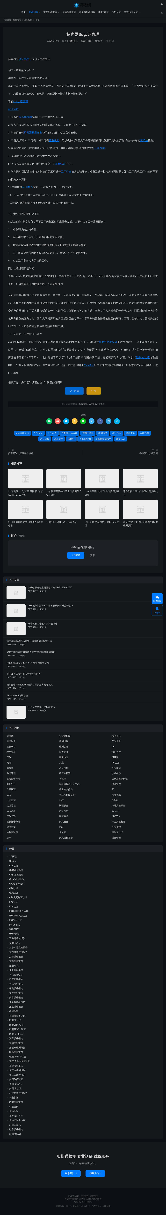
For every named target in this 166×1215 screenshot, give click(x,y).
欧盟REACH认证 (17, 1030)
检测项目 (11, 747)
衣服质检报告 (16, 1103)
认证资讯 (13, 1107)
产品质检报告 (66, 838)
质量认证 (60, 164)
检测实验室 (12, 833)
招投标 (115, 801)
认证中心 (27, 188)
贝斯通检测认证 (120, 779)
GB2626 (116, 817)
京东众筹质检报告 (18, 948)
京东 (61, 763)
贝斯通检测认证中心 (69, 785)
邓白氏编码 (15, 1126)
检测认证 (63, 747)
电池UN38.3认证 (17, 1057)
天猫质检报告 (69, 12)
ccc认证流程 (20, 102)
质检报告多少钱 (17, 1121)
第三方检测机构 (67, 795)
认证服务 (63, 806)
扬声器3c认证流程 (148, 454)
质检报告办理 (13, 779)
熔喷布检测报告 (17, 1048)
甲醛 (61, 801)
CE (113, 747)
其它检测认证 (131, 12)
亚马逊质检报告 (17, 939)
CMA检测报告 (16, 871)
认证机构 (63, 769)
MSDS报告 (14, 926)
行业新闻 (13, 1098)
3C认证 (115, 812)
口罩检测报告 (16, 980)
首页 (23, 12)
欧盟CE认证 (15, 1021)
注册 (92, 556)
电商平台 (11, 785)
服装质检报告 (16, 1007)
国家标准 (63, 753)
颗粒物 (10, 769)
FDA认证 (13, 907)
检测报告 (116, 736)
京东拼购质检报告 (18, 953)
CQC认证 (13, 894)
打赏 (93, 392)
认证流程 (13, 110)
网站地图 (94, 1197)
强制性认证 (143, 358)
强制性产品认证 (108, 342)
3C (113, 790)
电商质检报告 (16, 1053)
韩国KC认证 (15, 1135)
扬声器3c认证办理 (82, 35)
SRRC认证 (103, 12)
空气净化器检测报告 (19, 1062)
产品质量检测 (118, 822)
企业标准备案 (16, 971)
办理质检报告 (118, 806)
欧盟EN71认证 (16, 1026)
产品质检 (116, 828)
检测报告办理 (13, 822)
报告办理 (116, 753)
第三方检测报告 (17, 1071)
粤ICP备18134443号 (83, 1203)
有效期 (62, 779)
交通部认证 (15, 944)
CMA (9, 758)
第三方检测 (65, 774)
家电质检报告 (16, 989)
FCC (61, 828)
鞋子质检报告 (16, 1130)
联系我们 (71, 1174)
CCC (9, 795)
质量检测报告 (66, 790)
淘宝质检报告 (16, 1039)
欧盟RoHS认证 (16, 1035)
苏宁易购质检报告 (18, 1094)
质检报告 (83, 5)
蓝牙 (9, 838)
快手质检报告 (16, 994)
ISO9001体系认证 (18, 916)
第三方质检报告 (17, 1076)
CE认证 (115, 763)
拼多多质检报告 (87, 12)
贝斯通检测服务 (33, 133)
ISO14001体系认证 (18, 912)
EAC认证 (13, 903)
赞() (110, 42)
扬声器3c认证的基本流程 (20, 454)
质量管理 (116, 838)
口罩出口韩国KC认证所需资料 (61, 523)
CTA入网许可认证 (18, 898)
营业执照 (54, 141)
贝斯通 (144, 141)
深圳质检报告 (16, 1044)
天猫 (9, 763)
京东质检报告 (50, 12)
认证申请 (63, 817)
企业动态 (13, 967)
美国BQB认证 (16, 1080)
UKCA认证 (14, 935)
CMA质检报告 (16, 876)
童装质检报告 (16, 1067)
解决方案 (11, 828)
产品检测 (116, 769)
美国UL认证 (15, 1089)
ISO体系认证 (15, 921)
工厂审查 (66, 172)
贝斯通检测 (25, 118)
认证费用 (99, 149)
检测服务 (102, 434)
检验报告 (116, 785)
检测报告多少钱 (17, 1017)
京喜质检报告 (16, 962)
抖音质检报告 (16, 998)
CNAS (115, 758)
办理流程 (11, 774)
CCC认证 (116, 12)
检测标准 (11, 753)
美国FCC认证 (16, 1085)
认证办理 (24, 60)
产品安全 (63, 822)
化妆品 (62, 833)
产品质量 (116, 742)
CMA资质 (11, 817)
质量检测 (63, 758)
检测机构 (63, 742)
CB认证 (13, 862)
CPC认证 (13, 889)
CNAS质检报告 (16, 885)
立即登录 (75, 556)
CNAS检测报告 (16, 880)
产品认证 (89, 366)
